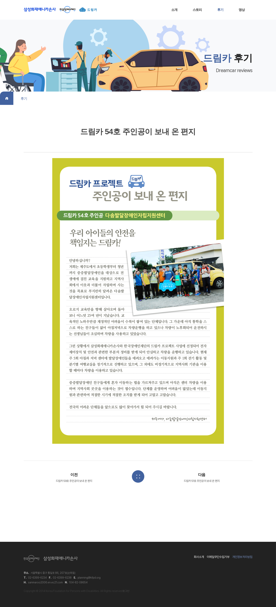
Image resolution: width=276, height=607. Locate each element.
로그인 (125, 591)
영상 (242, 10)
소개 (174, 10)
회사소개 (199, 557)
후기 (220, 10)
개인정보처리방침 (242, 557)
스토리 (197, 10)
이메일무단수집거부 (218, 557)
